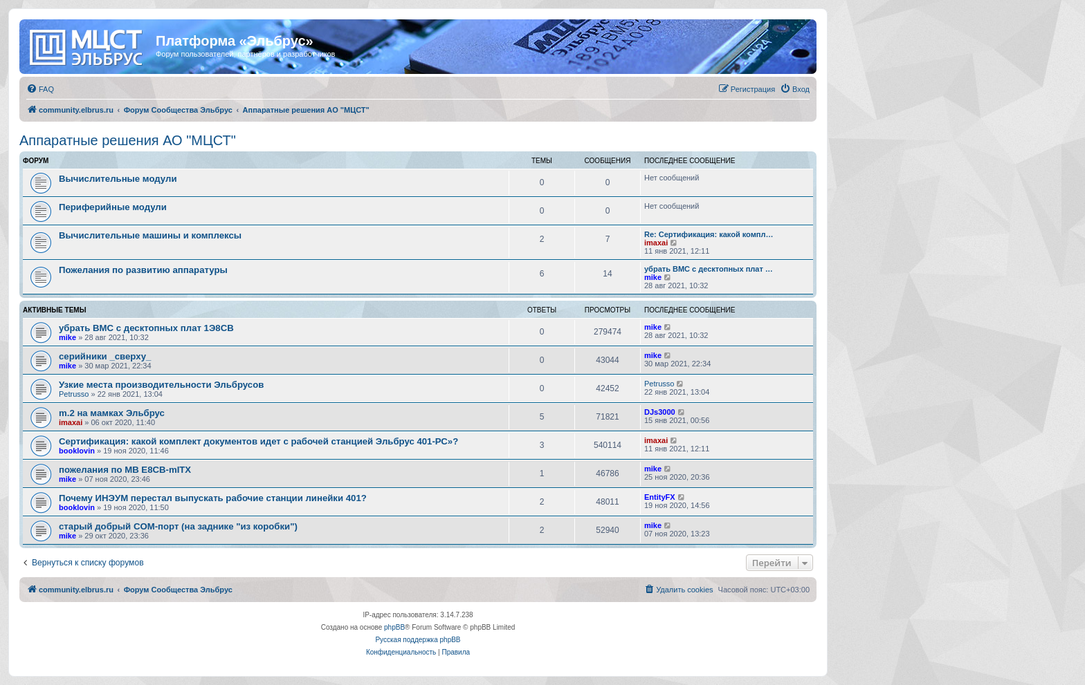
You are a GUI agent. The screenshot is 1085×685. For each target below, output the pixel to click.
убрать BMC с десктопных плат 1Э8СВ (146, 328)
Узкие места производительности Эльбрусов (161, 384)
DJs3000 (659, 412)
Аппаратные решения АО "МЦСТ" (127, 140)
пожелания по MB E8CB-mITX (125, 470)
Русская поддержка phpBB (417, 640)
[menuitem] (40, 89)
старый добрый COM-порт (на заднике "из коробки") (178, 526)
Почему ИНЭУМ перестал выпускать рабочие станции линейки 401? (213, 498)
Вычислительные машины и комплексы (150, 235)
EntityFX (659, 497)
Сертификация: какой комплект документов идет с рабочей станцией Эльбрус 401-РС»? (258, 441)
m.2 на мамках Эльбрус (112, 413)
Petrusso (74, 394)
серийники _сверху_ (105, 356)
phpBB (394, 627)
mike (653, 277)
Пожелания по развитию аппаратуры (143, 270)
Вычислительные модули (118, 178)
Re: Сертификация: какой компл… (708, 234)
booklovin (77, 451)
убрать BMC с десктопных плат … (708, 269)
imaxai (656, 242)
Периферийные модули (113, 207)
